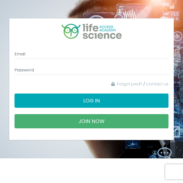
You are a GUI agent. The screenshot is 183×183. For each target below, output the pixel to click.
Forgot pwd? (126, 84)
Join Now (91, 121)
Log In (91, 100)
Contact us (157, 84)
